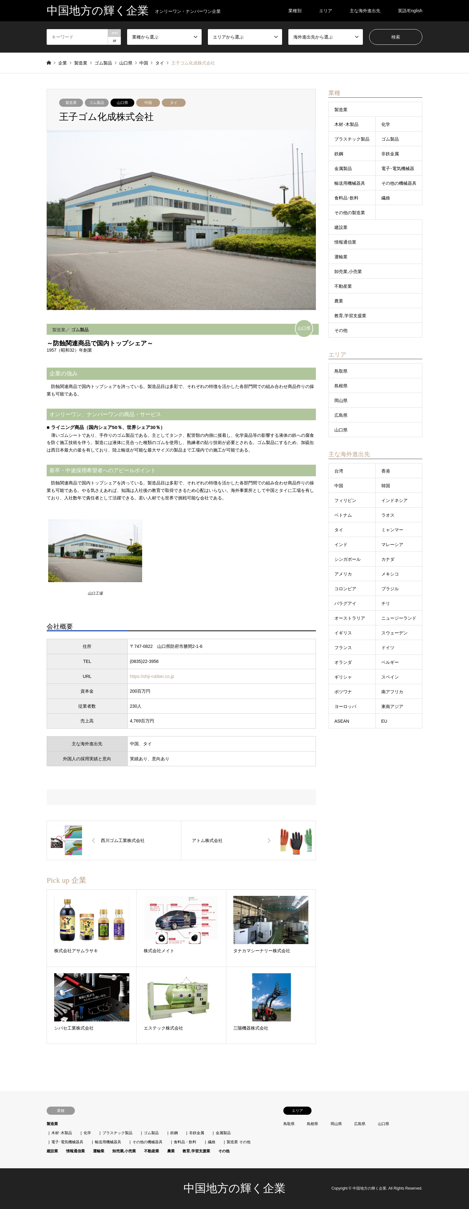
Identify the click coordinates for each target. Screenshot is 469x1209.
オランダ (343, 662)
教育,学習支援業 (350, 315)
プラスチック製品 (351, 139)
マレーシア (392, 544)
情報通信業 (345, 242)
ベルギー (390, 662)
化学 (385, 124)
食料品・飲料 (185, 1142)
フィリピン (345, 500)
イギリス (343, 632)
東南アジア (392, 706)
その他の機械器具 (398, 183)
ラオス (387, 515)
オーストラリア (349, 618)
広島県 (341, 415)
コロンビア (345, 588)
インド (341, 544)
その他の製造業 (349, 212)
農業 (338, 300)
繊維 (385, 197)
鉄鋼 (338, 153)
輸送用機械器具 (349, 183)
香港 (385, 470)
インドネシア (394, 500)
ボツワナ (343, 691)
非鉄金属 (390, 153)
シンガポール (347, 559)
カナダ (387, 559)
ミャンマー (392, 529)
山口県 (122, 103)
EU (384, 721)
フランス (343, 647)
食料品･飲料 (346, 197)
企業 (62, 62)
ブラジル (390, 588)
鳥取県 (341, 371)
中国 (148, 103)
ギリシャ (343, 676)
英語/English (410, 10)
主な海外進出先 (365, 10)
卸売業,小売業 (348, 271)
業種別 (295, 10)
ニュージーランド (398, 618)
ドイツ (387, 647)
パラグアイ (345, 603)
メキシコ (390, 573)
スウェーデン (394, 632)
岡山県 (341, 400)
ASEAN (341, 721)
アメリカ (343, 573)
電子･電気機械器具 (67, 1142)
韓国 (385, 485)
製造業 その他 (238, 1142)
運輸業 (341, 256)
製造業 (71, 103)
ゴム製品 (96, 103)
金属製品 (343, 168)
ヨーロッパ (345, 706)
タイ (174, 103)
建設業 (341, 227)
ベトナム (343, 515)
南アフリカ (392, 691)
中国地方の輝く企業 (234, 1188)
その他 (341, 330)
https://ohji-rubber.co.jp (152, 676)
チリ (385, 603)
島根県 (341, 385)
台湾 (338, 470)
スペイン (390, 676)
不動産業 (343, 286)
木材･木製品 (346, 124)
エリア (325, 10)
